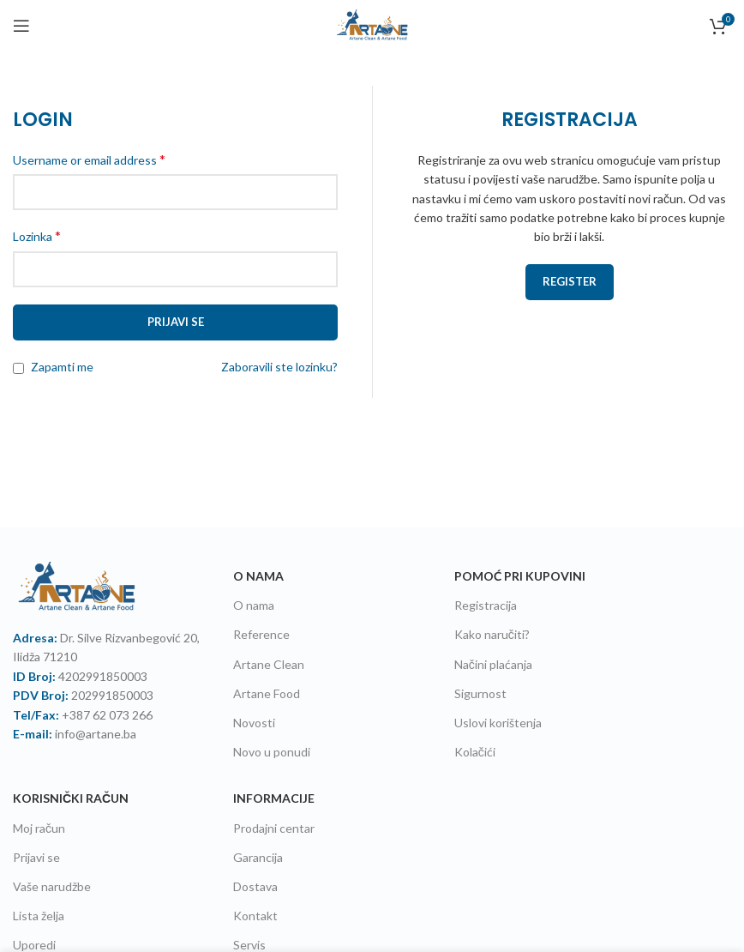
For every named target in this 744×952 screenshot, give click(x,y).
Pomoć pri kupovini (519, 576)
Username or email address (89, 159)
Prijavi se (175, 321)
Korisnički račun (71, 798)
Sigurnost (480, 693)
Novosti (254, 722)
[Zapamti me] (18, 368)
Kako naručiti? (492, 634)
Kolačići (474, 751)
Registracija (485, 605)
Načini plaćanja (493, 664)
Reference (261, 634)
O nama (253, 605)
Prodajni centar (274, 828)
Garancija (258, 857)
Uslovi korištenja (498, 722)
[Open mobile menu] (21, 26)
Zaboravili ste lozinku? (279, 366)
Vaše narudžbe (52, 886)
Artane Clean (268, 664)
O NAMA (258, 576)
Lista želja (38, 915)
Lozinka (37, 235)
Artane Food (266, 693)
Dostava (255, 886)
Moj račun (39, 828)
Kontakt (255, 915)
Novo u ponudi (271, 751)
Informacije (274, 798)
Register (570, 281)
